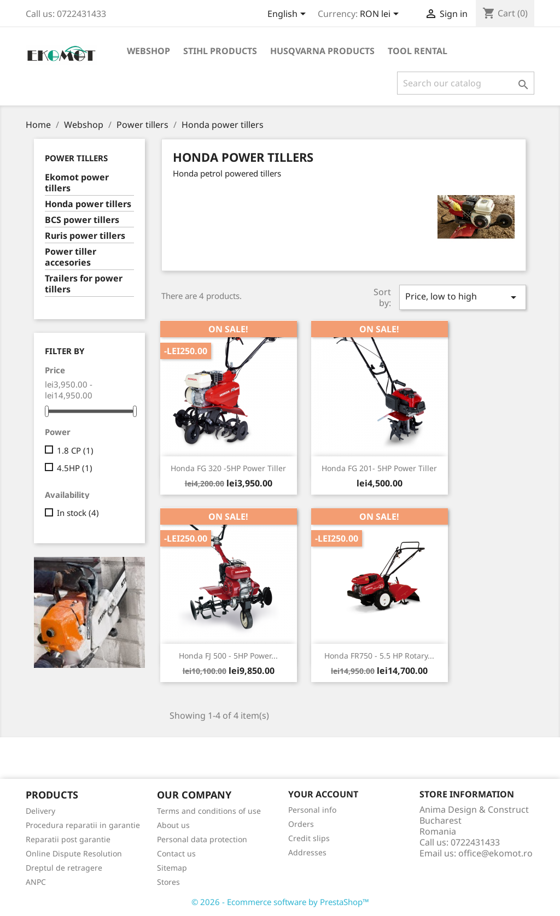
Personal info (312, 810)
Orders (301, 824)
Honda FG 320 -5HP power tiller (228, 468)
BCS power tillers (82, 220)
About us (173, 825)
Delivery (40, 811)
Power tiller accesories (70, 257)
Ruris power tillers (85, 236)
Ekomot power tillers (77, 183)
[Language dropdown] (288, 14)
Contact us (176, 853)
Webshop (148, 51)
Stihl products (220, 51)
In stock (78, 512)
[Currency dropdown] (381, 14)
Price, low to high (462, 297)
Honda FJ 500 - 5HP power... (228, 655)
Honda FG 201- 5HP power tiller (379, 468)
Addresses (307, 852)
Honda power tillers (88, 204)
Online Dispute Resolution (74, 853)
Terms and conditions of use (209, 811)
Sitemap (172, 867)
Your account (323, 794)
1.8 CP (75, 450)
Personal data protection (202, 839)
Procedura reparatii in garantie (83, 825)
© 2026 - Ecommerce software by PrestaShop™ (280, 901)
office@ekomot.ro (495, 853)
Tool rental (417, 51)
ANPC (36, 882)
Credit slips (309, 838)
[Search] (465, 83)
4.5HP (74, 467)
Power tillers (76, 157)
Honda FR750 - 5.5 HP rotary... (379, 655)
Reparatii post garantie (68, 839)
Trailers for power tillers (83, 284)
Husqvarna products (322, 51)
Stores (168, 882)
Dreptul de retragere (64, 867)
